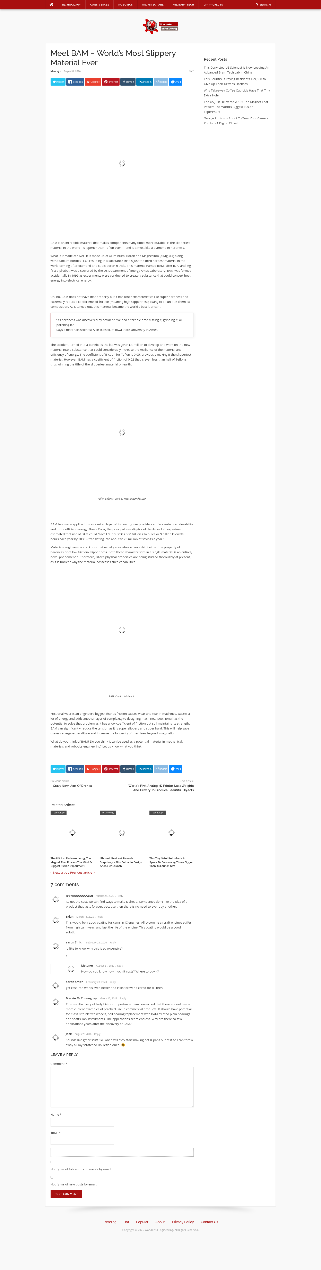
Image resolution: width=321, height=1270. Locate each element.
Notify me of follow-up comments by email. (81, 1169)
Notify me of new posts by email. (74, 1184)
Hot (126, 1222)
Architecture (153, 4)
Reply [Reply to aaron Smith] (113, 942)
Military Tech (183, 4)
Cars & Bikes (99, 4)
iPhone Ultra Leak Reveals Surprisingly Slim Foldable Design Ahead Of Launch (121, 862)
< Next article (60, 872)
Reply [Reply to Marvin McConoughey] (123, 998)
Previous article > (82, 872)
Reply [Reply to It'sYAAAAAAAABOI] (120, 896)
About (160, 1222)
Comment (59, 1064)
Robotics (125, 4)
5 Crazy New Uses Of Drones (71, 786)
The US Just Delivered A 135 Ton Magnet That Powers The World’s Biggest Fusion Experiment (71, 862)
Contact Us (209, 1222)
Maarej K (56, 71)
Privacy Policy (183, 1222)
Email (56, 1132)
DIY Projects (213, 4)
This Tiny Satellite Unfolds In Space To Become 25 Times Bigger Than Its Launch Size (171, 862)
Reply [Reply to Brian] (100, 916)
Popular (142, 1222)
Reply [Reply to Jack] (97, 1034)
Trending (109, 1222)
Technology (71, 4)
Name (56, 1114)
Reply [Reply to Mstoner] (120, 965)
